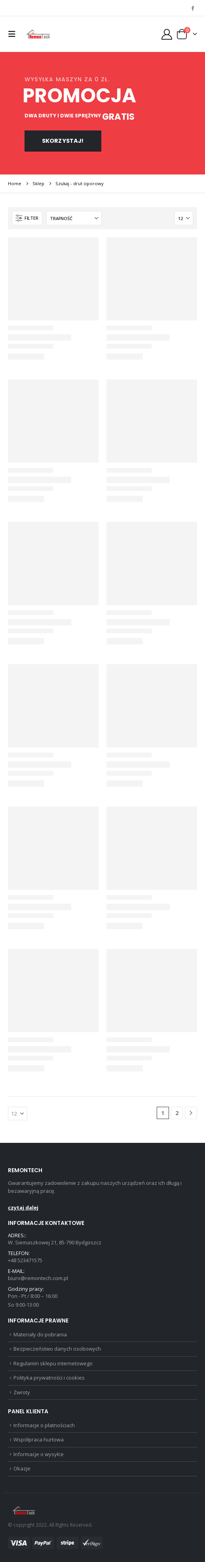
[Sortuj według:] (74, 218)
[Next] (191, 1113)
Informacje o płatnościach (44, 1425)
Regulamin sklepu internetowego (53, 1363)
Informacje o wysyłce (38, 1454)
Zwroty (21, 1392)
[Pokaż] (184, 218)
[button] (14, 34)
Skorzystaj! (63, 141)
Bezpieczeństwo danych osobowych (57, 1348)
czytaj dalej (23, 1207)
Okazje (21, 1468)
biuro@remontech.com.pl (38, 1278)
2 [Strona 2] (176, 1113)
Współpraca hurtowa (38, 1439)
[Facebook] (192, 8)
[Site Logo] (38, 34)
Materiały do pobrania (40, 1334)
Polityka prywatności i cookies (49, 1377)
